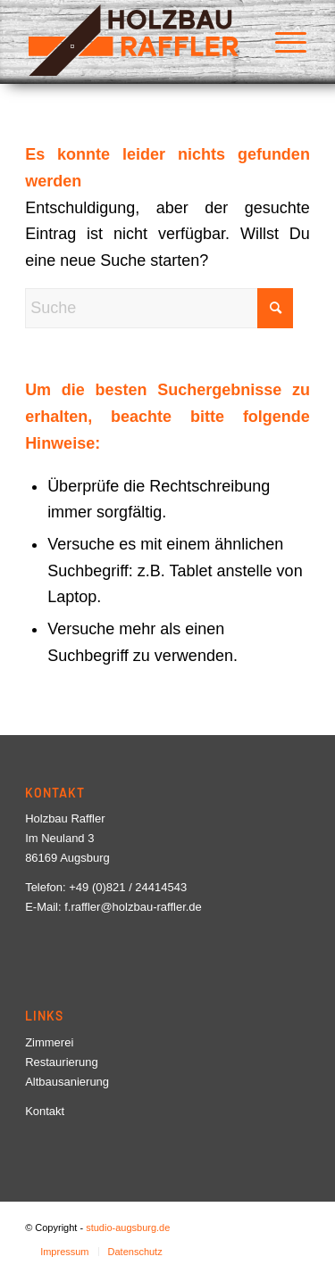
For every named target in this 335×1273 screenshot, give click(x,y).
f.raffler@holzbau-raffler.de (133, 906)
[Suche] (159, 308)
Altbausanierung (67, 1081)
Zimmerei (49, 1042)
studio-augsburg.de (128, 1227)
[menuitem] (281, 40)
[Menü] (281, 40)
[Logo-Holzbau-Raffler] (139, 40)
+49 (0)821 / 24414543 (128, 887)
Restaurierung (61, 1062)
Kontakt (44, 1111)
